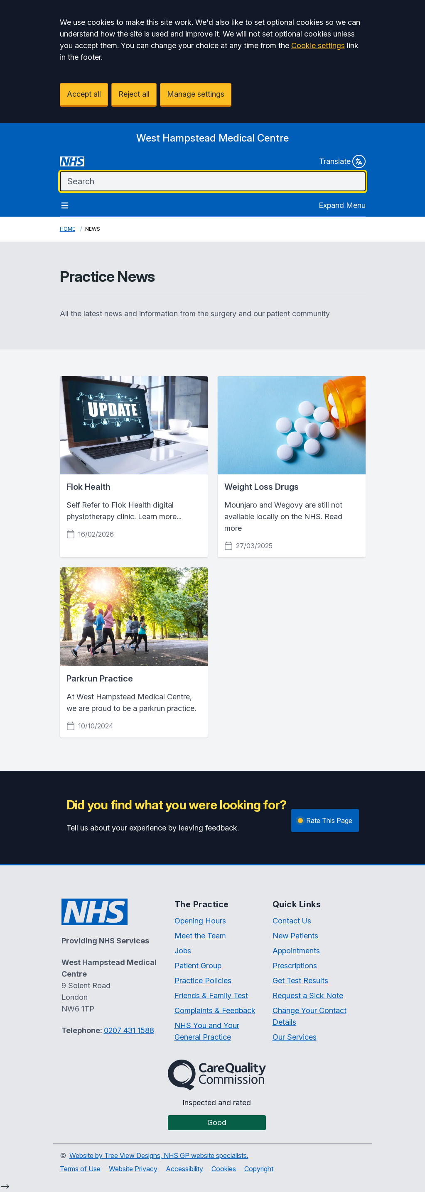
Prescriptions (295, 965)
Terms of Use (80, 1169)
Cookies (223, 1169)
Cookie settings (318, 45)
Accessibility (184, 1169)
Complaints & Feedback (214, 1010)
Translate (342, 161)
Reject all (134, 94)
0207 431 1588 (129, 1030)
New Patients (295, 935)
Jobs (182, 950)
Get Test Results (300, 980)
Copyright (258, 1169)
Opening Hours (200, 920)
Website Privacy (133, 1169)
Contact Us (292, 920)
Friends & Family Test (211, 995)
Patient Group (197, 965)
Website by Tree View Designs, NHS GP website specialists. (158, 1155)
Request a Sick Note (308, 995)
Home (67, 229)
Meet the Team (200, 935)
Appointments (296, 950)
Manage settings (195, 94)
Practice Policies (202, 980)
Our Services (295, 1037)
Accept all (84, 94)
